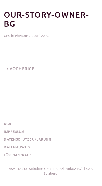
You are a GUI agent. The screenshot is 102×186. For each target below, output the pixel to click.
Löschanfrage (18, 155)
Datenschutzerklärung (27, 139)
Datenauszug (17, 147)
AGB (7, 124)
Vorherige (20, 68)
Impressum (14, 131)
